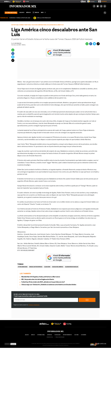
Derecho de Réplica (55, 345)
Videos (36, 12)
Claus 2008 (47, 266)
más (43, 12)
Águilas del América (57, 266)
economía (83, 334)
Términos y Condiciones (33, 304)
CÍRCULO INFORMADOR (44, 18)
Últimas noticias (11, 12)
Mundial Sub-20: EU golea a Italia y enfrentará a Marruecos (40, 277)
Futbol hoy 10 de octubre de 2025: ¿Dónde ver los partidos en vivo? (43, 282)
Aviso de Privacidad (46, 345)
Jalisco (21, 12)
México (28, 12)
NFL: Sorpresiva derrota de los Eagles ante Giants (37, 279)
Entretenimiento (67, 334)
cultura (76, 334)
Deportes (14, 24)
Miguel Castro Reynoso (35, 266)
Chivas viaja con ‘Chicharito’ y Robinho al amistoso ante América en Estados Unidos (48, 284)
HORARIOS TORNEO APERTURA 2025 (19, 18)
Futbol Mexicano (22, 266)
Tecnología (57, 334)
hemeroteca (50, 337)
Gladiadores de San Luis (71, 266)
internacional (41, 334)
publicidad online (60, 337)
